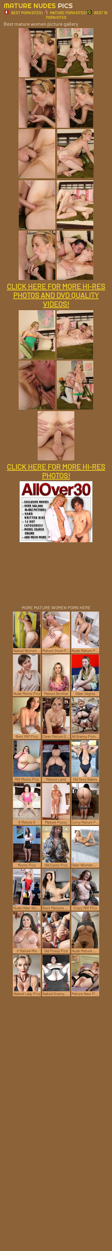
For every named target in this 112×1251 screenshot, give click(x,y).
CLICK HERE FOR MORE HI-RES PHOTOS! (56, 471)
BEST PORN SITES (23, 12)
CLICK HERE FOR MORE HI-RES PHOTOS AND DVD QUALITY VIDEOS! (56, 295)
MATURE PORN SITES (64, 12)
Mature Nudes (38, 5)
